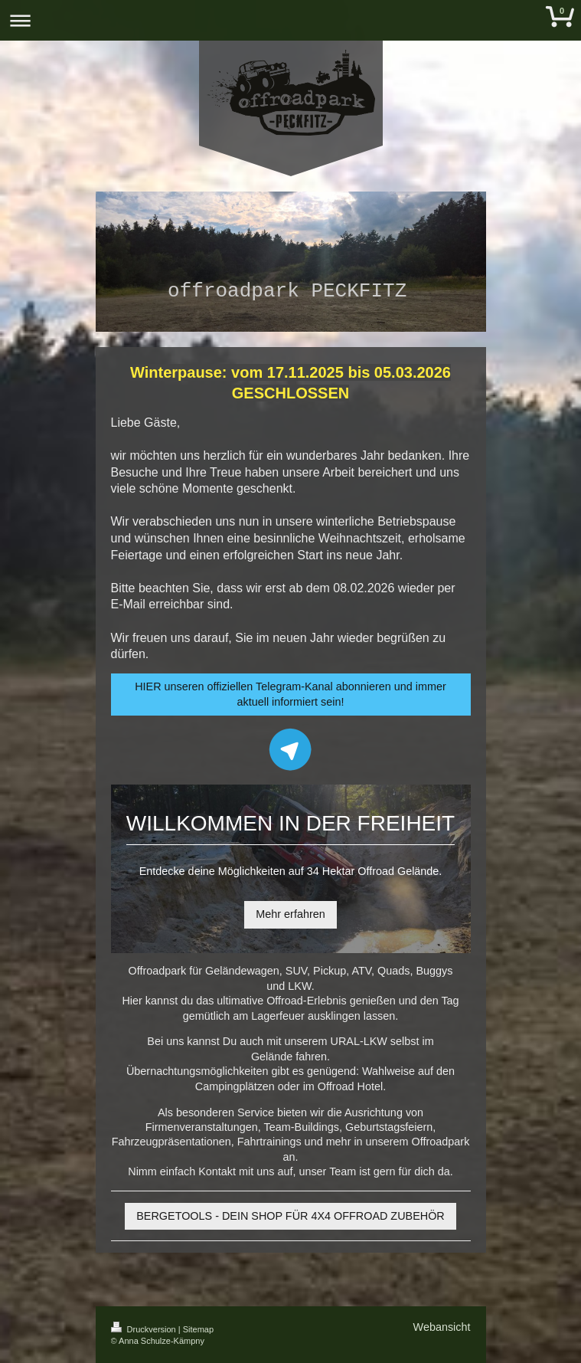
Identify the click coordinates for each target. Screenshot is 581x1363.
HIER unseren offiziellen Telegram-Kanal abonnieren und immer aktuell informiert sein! (290, 693)
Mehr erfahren (290, 914)
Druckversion (144, 1329)
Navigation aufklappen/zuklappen (290, 20)
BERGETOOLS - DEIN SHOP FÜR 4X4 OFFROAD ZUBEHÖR (290, 1216)
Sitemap (198, 1329)
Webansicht (442, 1327)
